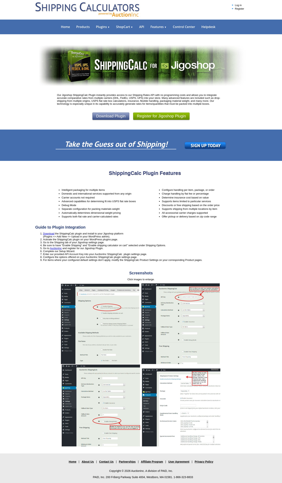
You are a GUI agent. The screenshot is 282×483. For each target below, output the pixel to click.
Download (48, 233)
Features (158, 27)
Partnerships (127, 461)
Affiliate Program (152, 461)
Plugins (103, 27)
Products (83, 27)
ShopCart (124, 27)
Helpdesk (208, 27)
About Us (88, 461)
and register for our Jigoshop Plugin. (82, 248)
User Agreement (178, 461)
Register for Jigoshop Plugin (161, 116)
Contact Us (106, 461)
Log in (238, 5)
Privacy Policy (204, 461)
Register (239, 8)
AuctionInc (56, 248)
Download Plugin (111, 116)
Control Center (184, 27)
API (141, 27)
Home (65, 27)
